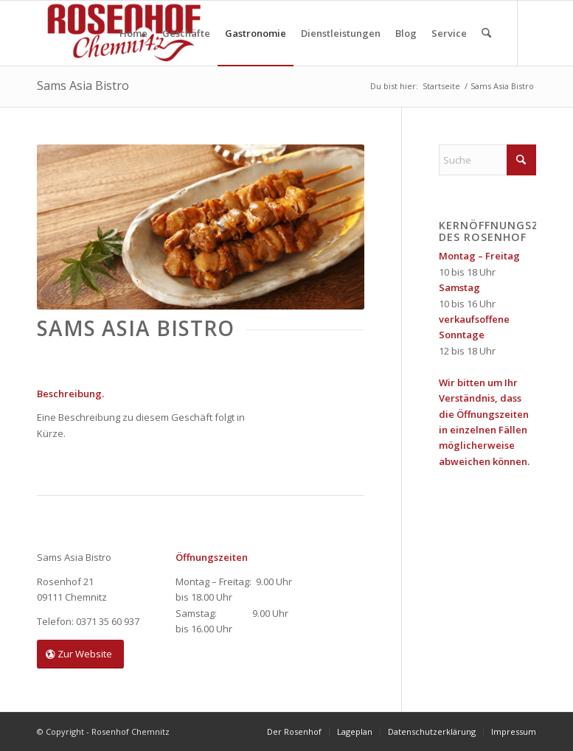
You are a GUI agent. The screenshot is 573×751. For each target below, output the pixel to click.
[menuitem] (133, 33)
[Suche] (486, 33)
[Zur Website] (80, 654)
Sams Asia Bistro (83, 85)
